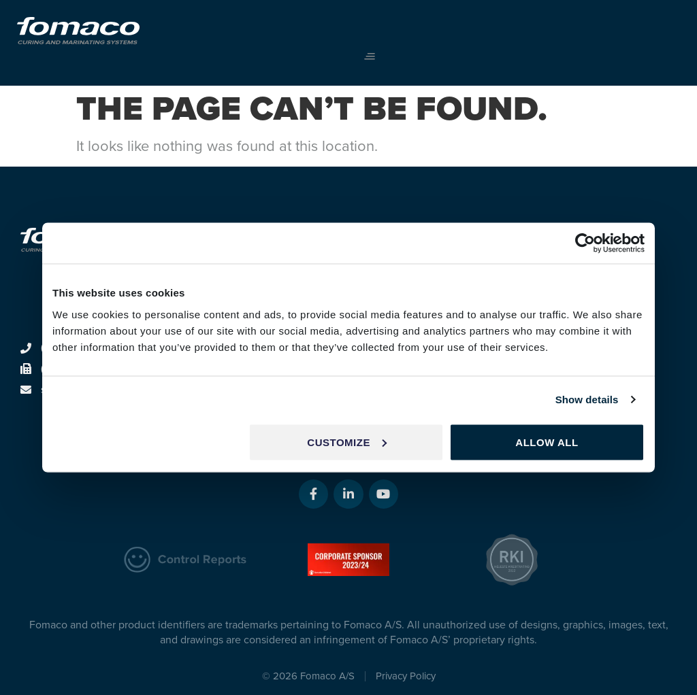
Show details (587, 399)
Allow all (546, 441)
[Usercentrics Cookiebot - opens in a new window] (585, 243)
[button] (369, 56)
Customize (347, 441)
